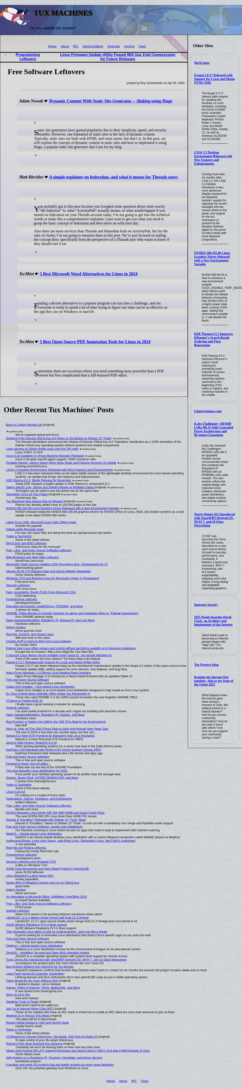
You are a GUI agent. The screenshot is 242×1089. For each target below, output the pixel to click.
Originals (113, 46)
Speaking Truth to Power (22, 1001)
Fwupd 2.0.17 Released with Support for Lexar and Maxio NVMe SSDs (214, 78)
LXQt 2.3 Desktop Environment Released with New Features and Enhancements (213, 158)
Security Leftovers (18, 585)
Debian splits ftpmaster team (25, 529)
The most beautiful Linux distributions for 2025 (36, 770)
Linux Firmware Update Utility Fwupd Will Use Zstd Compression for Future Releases (117, 57)
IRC (75, 46)
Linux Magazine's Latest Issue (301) (30, 875)
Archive (129, 46)
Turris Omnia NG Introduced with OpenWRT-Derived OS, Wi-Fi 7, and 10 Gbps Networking (214, 520)
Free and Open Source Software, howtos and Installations (44, 826)
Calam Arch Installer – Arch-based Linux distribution (40, 686)
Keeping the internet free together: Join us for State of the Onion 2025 (213, 680)
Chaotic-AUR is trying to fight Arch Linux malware (39, 641)
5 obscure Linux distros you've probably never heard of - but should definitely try (59, 655)
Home (52, 46)
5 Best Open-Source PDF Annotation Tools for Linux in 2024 (95, 341)
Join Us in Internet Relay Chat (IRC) (30, 1008)
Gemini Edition (93, 46)
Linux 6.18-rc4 (15, 791)
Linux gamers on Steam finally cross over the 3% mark (42, 448)
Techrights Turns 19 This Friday (27, 494)
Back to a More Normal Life (24, 424)
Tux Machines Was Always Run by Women (34, 501)
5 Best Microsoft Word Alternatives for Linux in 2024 (88, 274)
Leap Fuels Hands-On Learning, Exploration (35, 973)
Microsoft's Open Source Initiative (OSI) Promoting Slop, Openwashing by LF (57, 564)
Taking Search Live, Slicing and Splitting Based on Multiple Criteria (50, 487)
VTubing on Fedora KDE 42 (24, 700)
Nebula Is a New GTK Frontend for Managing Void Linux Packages (50, 735)
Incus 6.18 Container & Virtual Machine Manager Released (45, 455)
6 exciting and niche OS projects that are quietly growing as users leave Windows (60, 1064)
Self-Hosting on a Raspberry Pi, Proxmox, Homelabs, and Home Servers (54, 1057)
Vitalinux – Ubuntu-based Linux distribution (34, 945)
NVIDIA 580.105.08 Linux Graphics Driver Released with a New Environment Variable (212, 258)
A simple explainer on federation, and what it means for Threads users (113, 177)
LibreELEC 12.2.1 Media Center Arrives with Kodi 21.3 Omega (47, 917)
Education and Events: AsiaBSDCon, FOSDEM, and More (44, 606)
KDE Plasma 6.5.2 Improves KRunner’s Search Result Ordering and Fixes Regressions (213, 339)
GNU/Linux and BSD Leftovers (26, 543)
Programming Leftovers (28, 57)
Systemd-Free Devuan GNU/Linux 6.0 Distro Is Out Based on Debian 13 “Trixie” (59, 438)
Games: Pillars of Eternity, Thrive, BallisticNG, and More (43, 987)
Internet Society (206, 605)
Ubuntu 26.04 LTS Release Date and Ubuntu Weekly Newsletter (48, 571)
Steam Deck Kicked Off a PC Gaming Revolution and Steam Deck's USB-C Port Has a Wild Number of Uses (78, 1050)
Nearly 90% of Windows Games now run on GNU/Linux (42, 882)
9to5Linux (202, 63)
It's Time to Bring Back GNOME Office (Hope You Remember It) (48, 693)
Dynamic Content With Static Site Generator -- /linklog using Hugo (110, 101)
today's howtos (16, 627)
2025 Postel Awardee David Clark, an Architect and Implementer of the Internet (213, 620)
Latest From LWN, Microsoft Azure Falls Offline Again (41, 522)
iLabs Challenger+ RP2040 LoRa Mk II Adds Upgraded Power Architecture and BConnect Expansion (213, 429)
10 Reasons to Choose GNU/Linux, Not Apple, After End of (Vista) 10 (52, 1036)
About (65, 46)
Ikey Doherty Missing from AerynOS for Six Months (39, 966)
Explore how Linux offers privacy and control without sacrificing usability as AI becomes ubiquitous (71, 648)
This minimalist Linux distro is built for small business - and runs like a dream (57, 931)
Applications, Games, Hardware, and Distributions (39, 798)
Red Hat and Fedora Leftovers (26, 847)
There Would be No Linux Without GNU (32, 980)
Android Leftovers (17, 707)
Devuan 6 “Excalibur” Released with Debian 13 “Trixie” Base (46, 819)
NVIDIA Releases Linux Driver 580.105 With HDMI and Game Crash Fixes (55, 812)
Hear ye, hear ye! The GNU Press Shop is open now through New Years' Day (57, 728)
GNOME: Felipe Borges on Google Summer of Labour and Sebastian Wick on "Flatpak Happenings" (72, 613)
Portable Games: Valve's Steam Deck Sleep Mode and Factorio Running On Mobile (61, 462)
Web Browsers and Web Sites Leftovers (32, 557)
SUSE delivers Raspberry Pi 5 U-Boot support (36, 924)
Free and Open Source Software (27, 679)
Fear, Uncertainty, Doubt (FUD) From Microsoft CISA (41, 592)
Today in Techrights (19, 536)
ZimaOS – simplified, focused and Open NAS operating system (48, 952)
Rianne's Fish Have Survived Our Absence (34, 1043)
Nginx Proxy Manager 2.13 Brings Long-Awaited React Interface (48, 672)
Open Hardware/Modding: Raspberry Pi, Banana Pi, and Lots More (50, 620)
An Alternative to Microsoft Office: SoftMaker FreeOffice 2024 (46, 896)
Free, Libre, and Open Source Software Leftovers (39, 550)
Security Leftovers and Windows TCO (31, 861)
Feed (142, 46)
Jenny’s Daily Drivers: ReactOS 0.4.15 (31, 742)
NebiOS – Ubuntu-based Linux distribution (34, 833)
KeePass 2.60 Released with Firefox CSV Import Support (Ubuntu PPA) (53, 749)
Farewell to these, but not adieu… (28, 763)
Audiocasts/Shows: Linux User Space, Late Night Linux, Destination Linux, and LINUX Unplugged (70, 840)
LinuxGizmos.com (208, 411)
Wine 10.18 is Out (18, 994)
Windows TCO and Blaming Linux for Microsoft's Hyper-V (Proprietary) (52, 578)
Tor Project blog (206, 665)
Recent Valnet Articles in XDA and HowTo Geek (37, 1022)
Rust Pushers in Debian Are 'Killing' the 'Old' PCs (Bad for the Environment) (56, 721)
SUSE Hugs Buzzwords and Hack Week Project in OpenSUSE (47, 868)
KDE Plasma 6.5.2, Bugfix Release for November (38, 480)
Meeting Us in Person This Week (28, 1015)
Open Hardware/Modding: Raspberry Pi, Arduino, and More (45, 714)
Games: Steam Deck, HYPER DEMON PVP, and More (42, 777)
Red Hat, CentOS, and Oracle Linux (30, 634)
